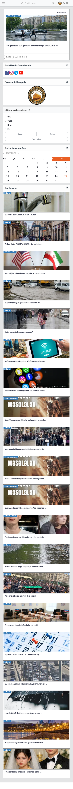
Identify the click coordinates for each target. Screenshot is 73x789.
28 (27, 180)
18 (65, 171)
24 (56, 176)
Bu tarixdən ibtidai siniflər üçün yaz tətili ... (22, 625)
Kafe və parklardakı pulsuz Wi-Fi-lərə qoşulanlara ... (26, 361)
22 (37, 176)
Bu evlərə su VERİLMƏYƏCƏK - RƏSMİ (20, 215)
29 (37, 180)
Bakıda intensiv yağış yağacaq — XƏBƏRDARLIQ (24, 567)
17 (56, 171)
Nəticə (52, 134)
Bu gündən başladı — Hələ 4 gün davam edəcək (24, 742)
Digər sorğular (36, 139)
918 (8, 57)
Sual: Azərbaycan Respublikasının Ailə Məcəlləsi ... (25, 508)
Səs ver (21, 134)
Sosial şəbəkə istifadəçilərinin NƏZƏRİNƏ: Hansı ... (26, 391)
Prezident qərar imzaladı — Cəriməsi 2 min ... (23, 772)
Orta (9, 125)
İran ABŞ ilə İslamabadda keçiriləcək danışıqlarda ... (26, 273)
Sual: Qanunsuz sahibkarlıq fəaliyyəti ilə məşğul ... (25, 420)
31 (56, 180)
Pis (8, 129)
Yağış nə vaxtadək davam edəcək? (19, 332)
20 (17, 176)
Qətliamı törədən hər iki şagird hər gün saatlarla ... (25, 537)
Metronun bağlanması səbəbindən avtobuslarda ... (25, 449)
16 (47, 171)
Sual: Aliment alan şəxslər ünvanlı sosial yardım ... (25, 479)
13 (17, 171)
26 (7, 180)
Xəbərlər (65, 12)
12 (7, 171)
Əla (9, 116)
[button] (63, 3)
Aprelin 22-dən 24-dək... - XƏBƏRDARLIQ (22, 655)
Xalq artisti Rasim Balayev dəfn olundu (20, 596)
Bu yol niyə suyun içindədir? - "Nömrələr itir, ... (23, 303)
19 (7, 176)
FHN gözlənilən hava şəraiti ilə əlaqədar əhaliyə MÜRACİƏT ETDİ (32, 46)
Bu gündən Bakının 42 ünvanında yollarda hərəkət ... (26, 684)
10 (56, 167)
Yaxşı (9, 121)
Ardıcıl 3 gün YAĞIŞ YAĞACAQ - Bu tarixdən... (23, 244)
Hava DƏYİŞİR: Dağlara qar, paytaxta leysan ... (23, 713)
